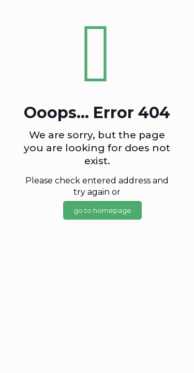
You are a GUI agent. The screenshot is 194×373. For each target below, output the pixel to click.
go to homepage (102, 210)
